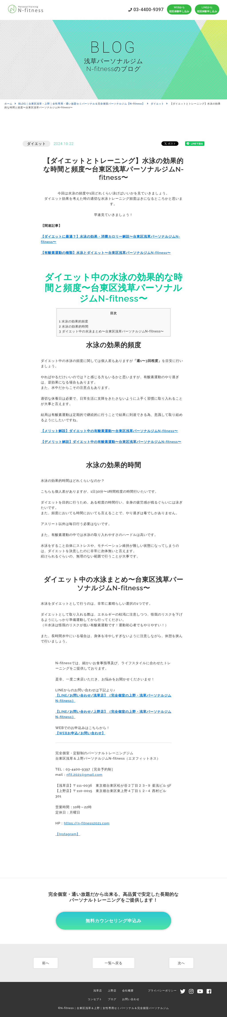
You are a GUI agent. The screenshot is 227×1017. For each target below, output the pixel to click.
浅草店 (97, 990)
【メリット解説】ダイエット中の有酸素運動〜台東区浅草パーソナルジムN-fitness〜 (109, 431)
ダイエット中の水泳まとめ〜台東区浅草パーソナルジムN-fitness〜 (111, 331)
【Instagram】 (67, 834)
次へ (181, 963)
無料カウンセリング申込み (113, 920)
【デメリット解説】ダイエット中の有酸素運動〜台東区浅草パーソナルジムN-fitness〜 (111, 442)
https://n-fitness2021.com (87, 823)
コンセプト (95, 999)
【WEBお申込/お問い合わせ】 (80, 733)
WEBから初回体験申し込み (179, 9)
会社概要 (128, 990)
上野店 (112, 990)
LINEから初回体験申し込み (207, 9)
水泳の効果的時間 (73, 326)
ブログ (112, 999)
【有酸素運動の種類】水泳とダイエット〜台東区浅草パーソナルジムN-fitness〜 (106, 253)
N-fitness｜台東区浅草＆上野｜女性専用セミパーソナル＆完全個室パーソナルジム (115, 1008)
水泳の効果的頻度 (73, 321)
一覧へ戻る (113, 963)
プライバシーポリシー (162, 990)
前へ (45, 963)
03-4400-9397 (146, 9)
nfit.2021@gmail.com (84, 775)
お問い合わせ (130, 999)
